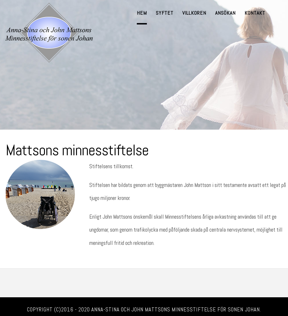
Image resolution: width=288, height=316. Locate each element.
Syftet (164, 13)
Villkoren (194, 13)
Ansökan (225, 13)
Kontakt (255, 13)
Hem (142, 13)
